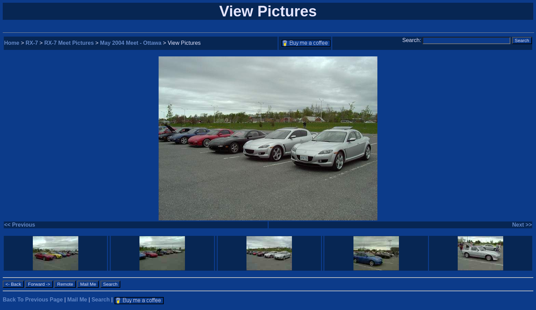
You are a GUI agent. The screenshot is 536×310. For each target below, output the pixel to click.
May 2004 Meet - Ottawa (131, 43)
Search (101, 299)
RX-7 (32, 43)
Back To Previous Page (33, 299)
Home (11, 43)
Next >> (522, 225)
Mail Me (77, 299)
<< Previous (19, 225)
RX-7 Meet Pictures (69, 43)
